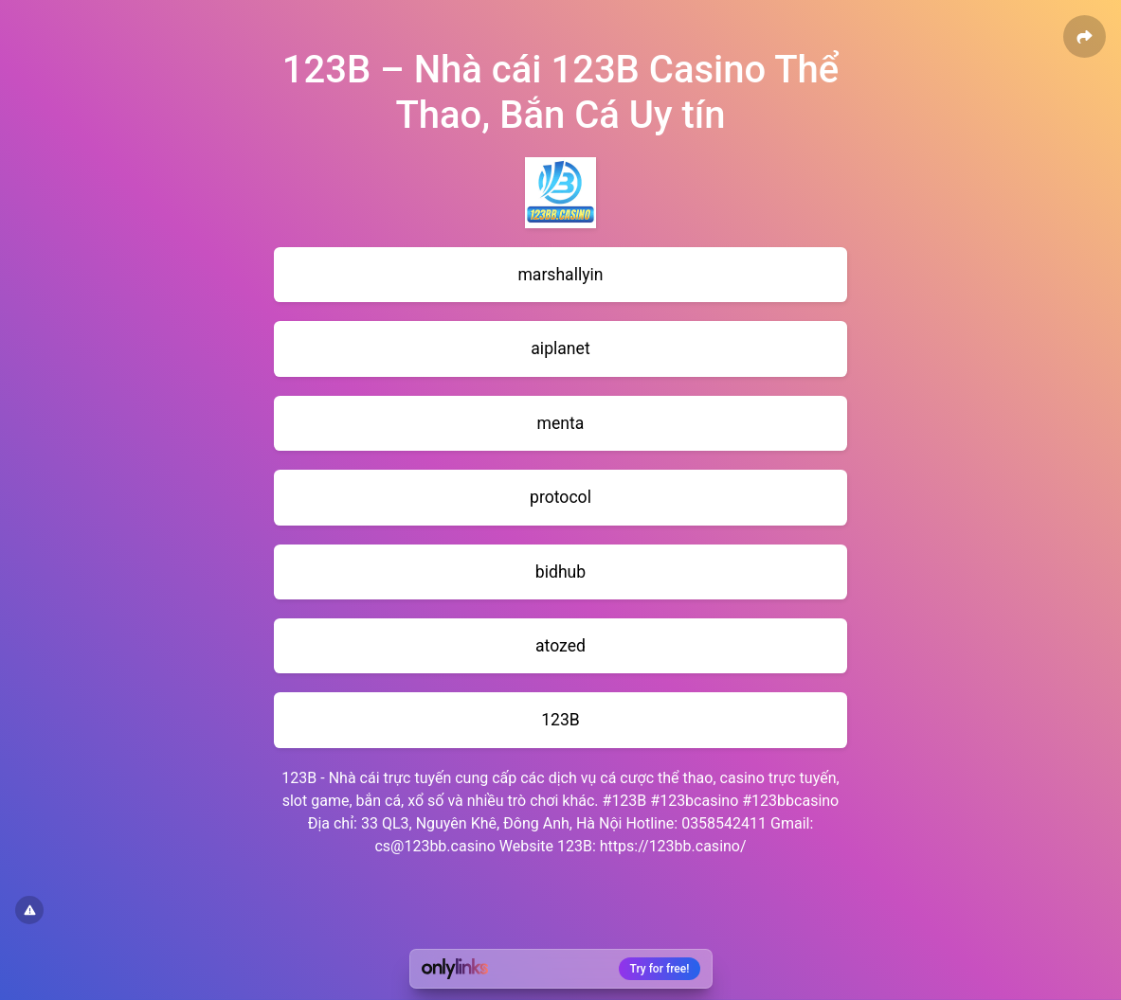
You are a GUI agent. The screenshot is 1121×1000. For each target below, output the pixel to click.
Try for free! (660, 968)
